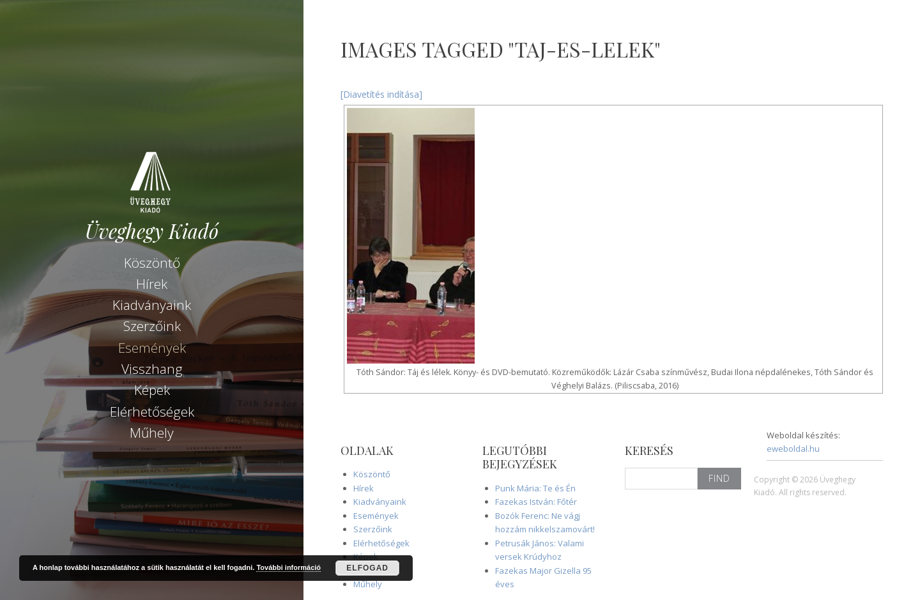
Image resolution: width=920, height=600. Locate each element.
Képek (152, 390)
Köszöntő (152, 263)
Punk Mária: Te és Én (535, 488)
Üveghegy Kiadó (151, 231)
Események (152, 348)
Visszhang (152, 369)
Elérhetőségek (152, 411)
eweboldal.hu (793, 448)
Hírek (151, 284)
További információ (288, 567)
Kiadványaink (151, 305)
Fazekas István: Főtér (536, 501)
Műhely (152, 433)
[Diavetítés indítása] (381, 94)
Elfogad (367, 568)
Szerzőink (152, 326)
